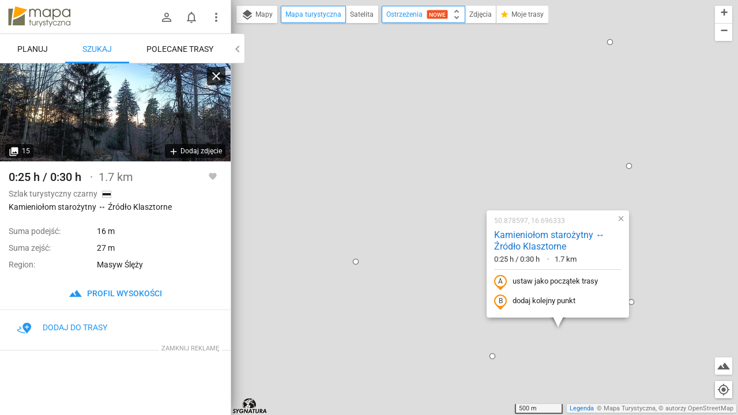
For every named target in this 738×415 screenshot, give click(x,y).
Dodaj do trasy (62, 327)
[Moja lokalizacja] (723, 389)
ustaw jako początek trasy (472, 157)
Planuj (32, 49)
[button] (282, 137)
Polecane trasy (179, 49)
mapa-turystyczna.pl (39, 16)
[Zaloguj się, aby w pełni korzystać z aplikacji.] (213, 175)
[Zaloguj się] (166, 17)
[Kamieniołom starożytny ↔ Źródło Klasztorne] (115, 112)
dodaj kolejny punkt (461, 177)
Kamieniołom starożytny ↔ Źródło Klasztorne (475, 116)
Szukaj (97, 49)
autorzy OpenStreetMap (699, 408)
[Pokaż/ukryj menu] (216, 17)
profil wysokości (115, 293)
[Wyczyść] (216, 76)
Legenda (582, 408)
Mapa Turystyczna (630, 408)
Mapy (257, 15)
